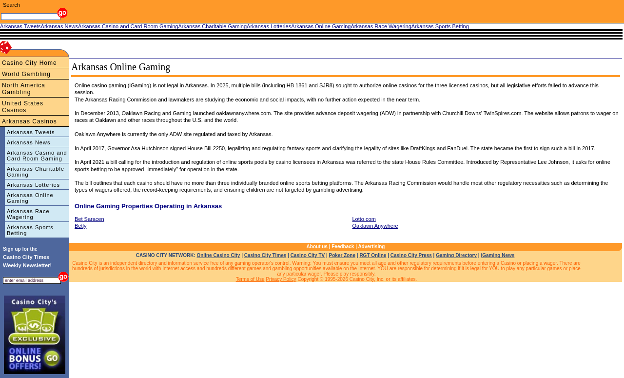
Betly (80, 226)
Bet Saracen (89, 219)
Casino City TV (308, 255)
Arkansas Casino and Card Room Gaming (37, 155)
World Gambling (26, 74)
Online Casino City (218, 255)
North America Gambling (23, 89)
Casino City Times (265, 255)
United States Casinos (22, 107)
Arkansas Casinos (29, 121)
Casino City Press (411, 255)
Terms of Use (250, 279)
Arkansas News (28, 142)
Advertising (371, 246)
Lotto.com (364, 219)
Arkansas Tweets (31, 132)
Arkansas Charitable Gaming (35, 172)
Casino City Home (29, 63)
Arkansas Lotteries (33, 185)
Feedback (343, 246)
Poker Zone (342, 255)
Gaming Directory (456, 255)
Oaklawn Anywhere (375, 226)
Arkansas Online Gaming (30, 198)
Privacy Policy (281, 279)
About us (317, 246)
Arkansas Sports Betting (30, 230)
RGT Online (372, 255)
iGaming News (497, 255)
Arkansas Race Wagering (28, 214)
